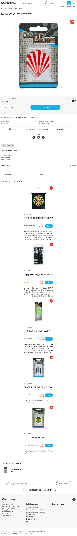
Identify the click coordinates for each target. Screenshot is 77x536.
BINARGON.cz (18, 533)
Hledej (52, 3)
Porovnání (45, 129)
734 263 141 (51, 490)
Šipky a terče (18, 8)
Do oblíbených (16, 129)
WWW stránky (5, 533)
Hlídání (61, 129)
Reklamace (30, 517)
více (37, 117)
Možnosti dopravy (32, 519)
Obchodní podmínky (32, 507)
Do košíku (45, 107)
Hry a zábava (8, 8)
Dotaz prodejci (33, 129)
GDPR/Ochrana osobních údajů (36, 510)
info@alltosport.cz (33, 490)
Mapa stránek (28, 533)
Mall (27, 521)
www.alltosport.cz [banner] (10, 3)
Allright (48, 123)
